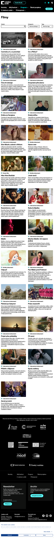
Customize (27, 535)
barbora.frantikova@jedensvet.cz (37, 519)
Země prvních (6, 401)
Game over (32, 144)
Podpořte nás (49, 8)
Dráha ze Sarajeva (8, 115)
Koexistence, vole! (8, 208)
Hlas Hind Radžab (8, 175)
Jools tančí (32, 175)
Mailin (3, 239)
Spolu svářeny (33, 369)
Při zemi (31, 336)
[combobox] (20, 2)
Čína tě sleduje (7, 83)
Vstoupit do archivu (37, 495)
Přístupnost (20, 10)
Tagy (47, 25)
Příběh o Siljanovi (7, 369)
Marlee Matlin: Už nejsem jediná (38, 240)
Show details (47, 531)
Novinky (4, 7)
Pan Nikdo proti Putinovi (37, 270)
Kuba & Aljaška (33, 208)
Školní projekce (35, 7)
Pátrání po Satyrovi (8, 304)
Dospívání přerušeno (36, 83)
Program (24, 7)
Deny (44, 535)
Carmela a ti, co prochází (10, 52)
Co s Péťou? (32, 52)
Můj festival (13, 7)
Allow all (10, 535)
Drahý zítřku (32, 115)
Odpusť (4, 270)
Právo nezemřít (34, 304)
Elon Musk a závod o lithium (11, 144)
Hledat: (13, 25)
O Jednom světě (6, 10)
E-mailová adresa (8, 498)
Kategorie (33, 25)
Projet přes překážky (9, 336)
